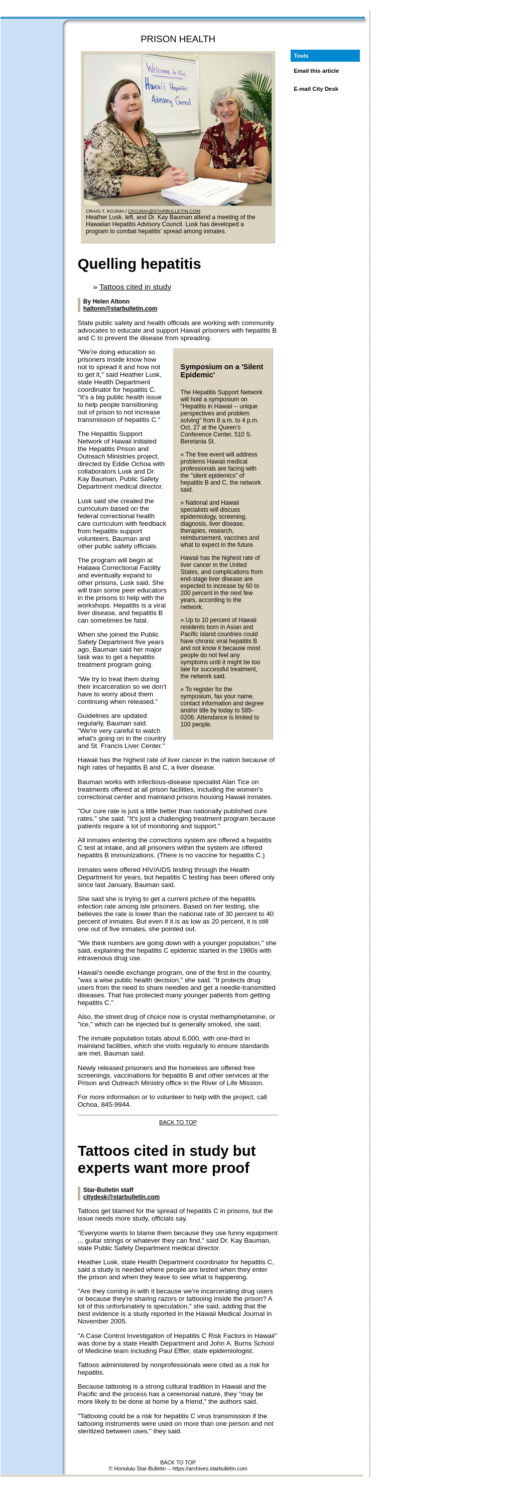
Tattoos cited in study (135, 286)
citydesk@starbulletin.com (121, 1197)
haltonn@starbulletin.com (120, 308)
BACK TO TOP (178, 1122)
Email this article (316, 71)
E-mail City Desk (316, 89)
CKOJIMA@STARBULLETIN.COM (164, 211)
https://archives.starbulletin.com (209, 1468)
